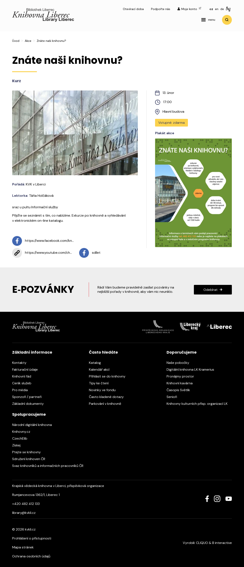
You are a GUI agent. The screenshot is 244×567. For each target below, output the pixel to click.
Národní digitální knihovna (34, 425)
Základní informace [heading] (32, 352)
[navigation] (208, 20)
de (222, 9)
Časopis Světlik (180, 390)
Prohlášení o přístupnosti (31, 538)
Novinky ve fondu (104, 390)
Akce (28, 41)
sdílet (89, 253)
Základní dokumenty (30, 403)
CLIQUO (202, 543)
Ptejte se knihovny (28, 452)
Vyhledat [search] (227, 20)
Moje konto (189, 9)
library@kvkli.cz (24, 512)
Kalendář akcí (101, 369)
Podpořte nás (160, 9)
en (216, 9)
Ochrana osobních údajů (31, 556)
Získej (18, 445)
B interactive (222, 543)
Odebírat (210, 289)
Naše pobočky (180, 362)
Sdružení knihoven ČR (30, 459)
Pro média (22, 390)
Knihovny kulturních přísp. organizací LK (199, 403)
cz (211, 9)
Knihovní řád (23, 376)
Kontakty (21, 362)
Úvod (15, 41)
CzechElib (22, 438)
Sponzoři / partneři (29, 397)
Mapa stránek (23, 547)
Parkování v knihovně (107, 403)
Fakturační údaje (27, 369)
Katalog (97, 362)
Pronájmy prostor (182, 376)
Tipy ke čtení (101, 383)
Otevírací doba (133, 9)
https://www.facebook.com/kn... (43, 241)
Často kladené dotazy (108, 397)
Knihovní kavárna (182, 383)
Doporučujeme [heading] (182, 352)
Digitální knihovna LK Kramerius (192, 369)
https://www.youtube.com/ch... (42, 253)
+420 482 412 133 (26, 503)
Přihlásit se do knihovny (109, 376)
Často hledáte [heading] (103, 352)
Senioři (174, 397)
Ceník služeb (24, 383)
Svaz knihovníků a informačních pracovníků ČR (50, 466)
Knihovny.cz (23, 431)
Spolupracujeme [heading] (29, 414)
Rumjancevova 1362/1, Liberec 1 (36, 495)
